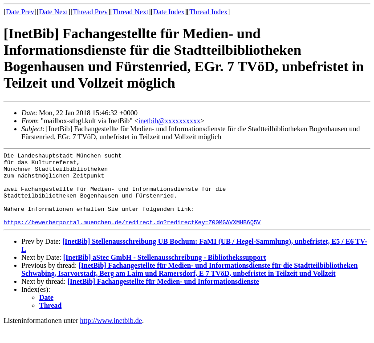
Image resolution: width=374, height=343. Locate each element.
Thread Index (208, 12)
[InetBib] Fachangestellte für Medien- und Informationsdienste (163, 296)
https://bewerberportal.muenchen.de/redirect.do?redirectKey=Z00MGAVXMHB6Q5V (132, 237)
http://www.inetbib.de (111, 335)
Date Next (53, 12)
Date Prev (20, 12)
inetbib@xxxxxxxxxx (169, 121)
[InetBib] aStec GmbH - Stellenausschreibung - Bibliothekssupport (164, 272)
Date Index (169, 12)
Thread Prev (90, 12)
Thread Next (130, 12)
